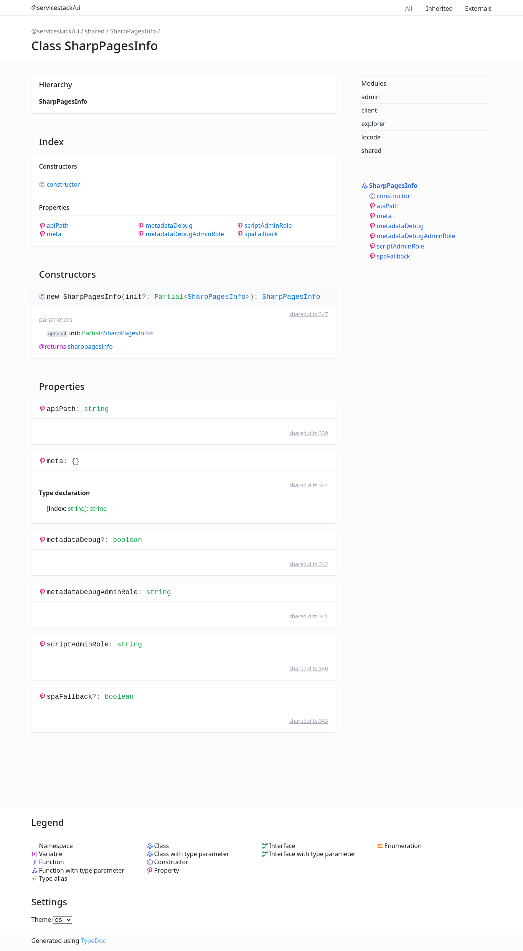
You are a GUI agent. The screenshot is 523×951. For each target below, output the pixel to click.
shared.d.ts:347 (308, 314)
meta (54, 234)
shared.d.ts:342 (308, 564)
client (369, 110)
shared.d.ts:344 (308, 485)
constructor (63, 185)
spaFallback (261, 234)
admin (370, 97)
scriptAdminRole (268, 226)
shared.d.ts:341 (308, 616)
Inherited (439, 8)
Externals (478, 8)
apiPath (58, 226)
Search (385, 7)
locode (371, 137)
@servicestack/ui (56, 7)
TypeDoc (93, 940)
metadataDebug (169, 226)
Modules (373, 83)
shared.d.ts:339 (308, 433)
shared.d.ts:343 (308, 720)
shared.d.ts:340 (308, 668)
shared (95, 31)
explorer (373, 123)
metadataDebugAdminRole (184, 234)
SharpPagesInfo (133, 31)
